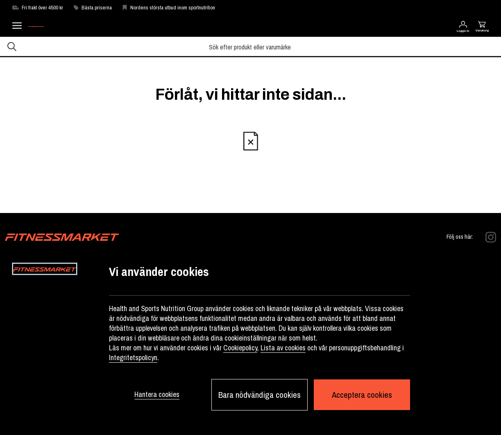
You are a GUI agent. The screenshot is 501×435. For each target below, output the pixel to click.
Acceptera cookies (362, 395)
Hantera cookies (156, 394)
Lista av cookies (283, 348)
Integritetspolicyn (133, 357)
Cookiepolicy (240, 348)
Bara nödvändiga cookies (259, 395)
